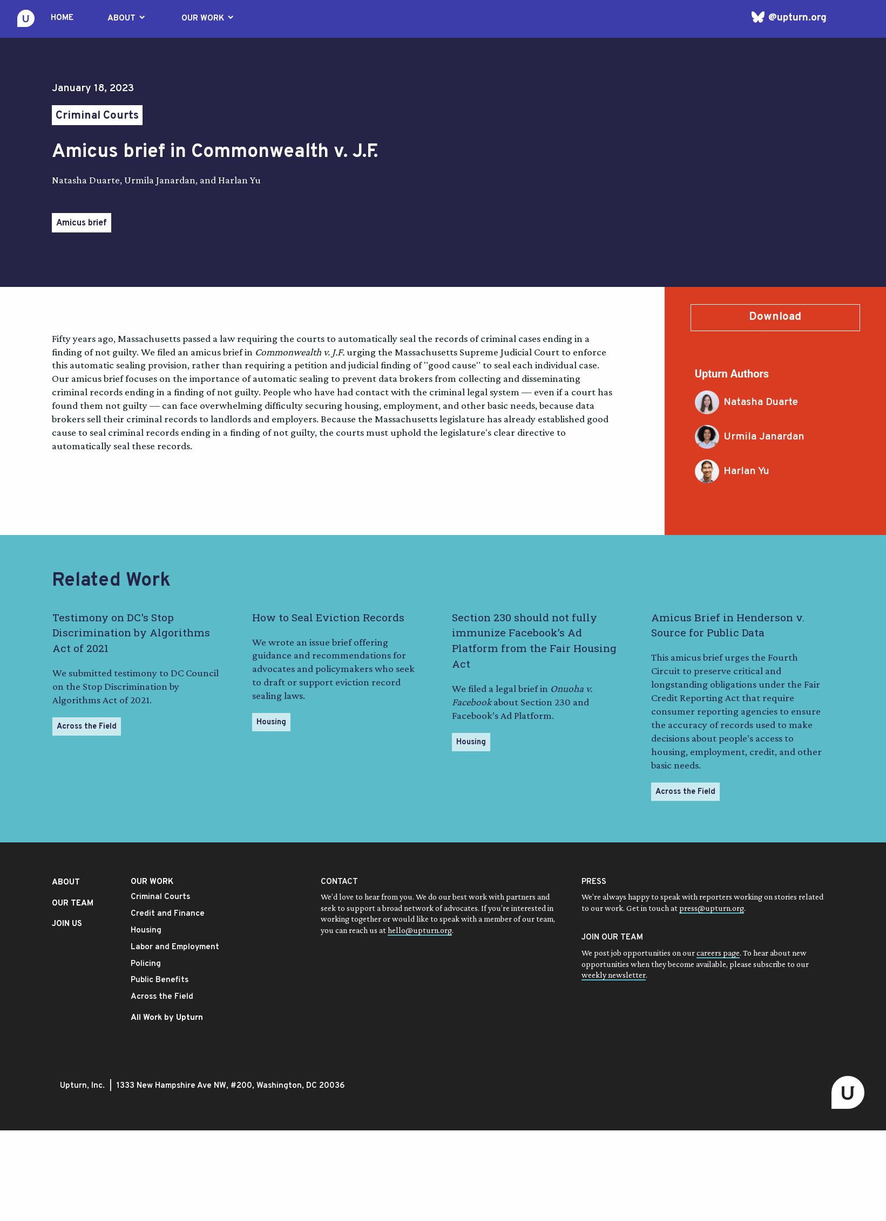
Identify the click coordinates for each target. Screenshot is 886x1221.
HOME (62, 18)
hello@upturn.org (420, 930)
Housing (271, 722)
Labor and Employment (175, 947)
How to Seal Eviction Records (328, 617)
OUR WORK (208, 18)
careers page (718, 952)
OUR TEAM (72, 903)
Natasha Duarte (746, 402)
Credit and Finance (168, 914)
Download (775, 317)
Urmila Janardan (749, 436)
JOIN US (67, 924)
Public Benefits (159, 980)
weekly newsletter (613, 974)
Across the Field (87, 727)
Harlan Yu (732, 471)
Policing (146, 964)
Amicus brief (81, 223)
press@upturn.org (711, 908)
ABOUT (127, 18)
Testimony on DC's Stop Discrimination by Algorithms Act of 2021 (131, 632)
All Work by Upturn (167, 1018)
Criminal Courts (97, 116)
